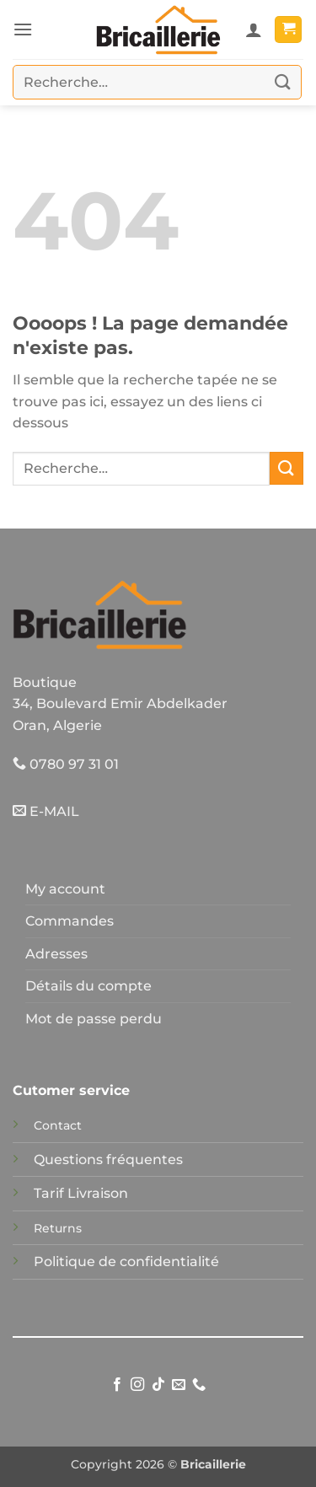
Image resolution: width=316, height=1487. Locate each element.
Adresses (56, 954)
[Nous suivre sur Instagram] (137, 1385)
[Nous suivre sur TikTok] (157, 1385)
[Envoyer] (283, 82)
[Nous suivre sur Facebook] (116, 1385)
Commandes (69, 921)
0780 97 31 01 (66, 764)
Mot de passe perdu (93, 1019)
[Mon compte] (253, 29)
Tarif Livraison (81, 1193)
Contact (58, 1125)
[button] (23, 29)
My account (65, 889)
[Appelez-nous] (199, 1385)
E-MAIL (46, 811)
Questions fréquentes (108, 1159)
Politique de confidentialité (126, 1261)
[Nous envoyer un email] (178, 1385)
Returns (58, 1228)
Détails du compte (88, 986)
